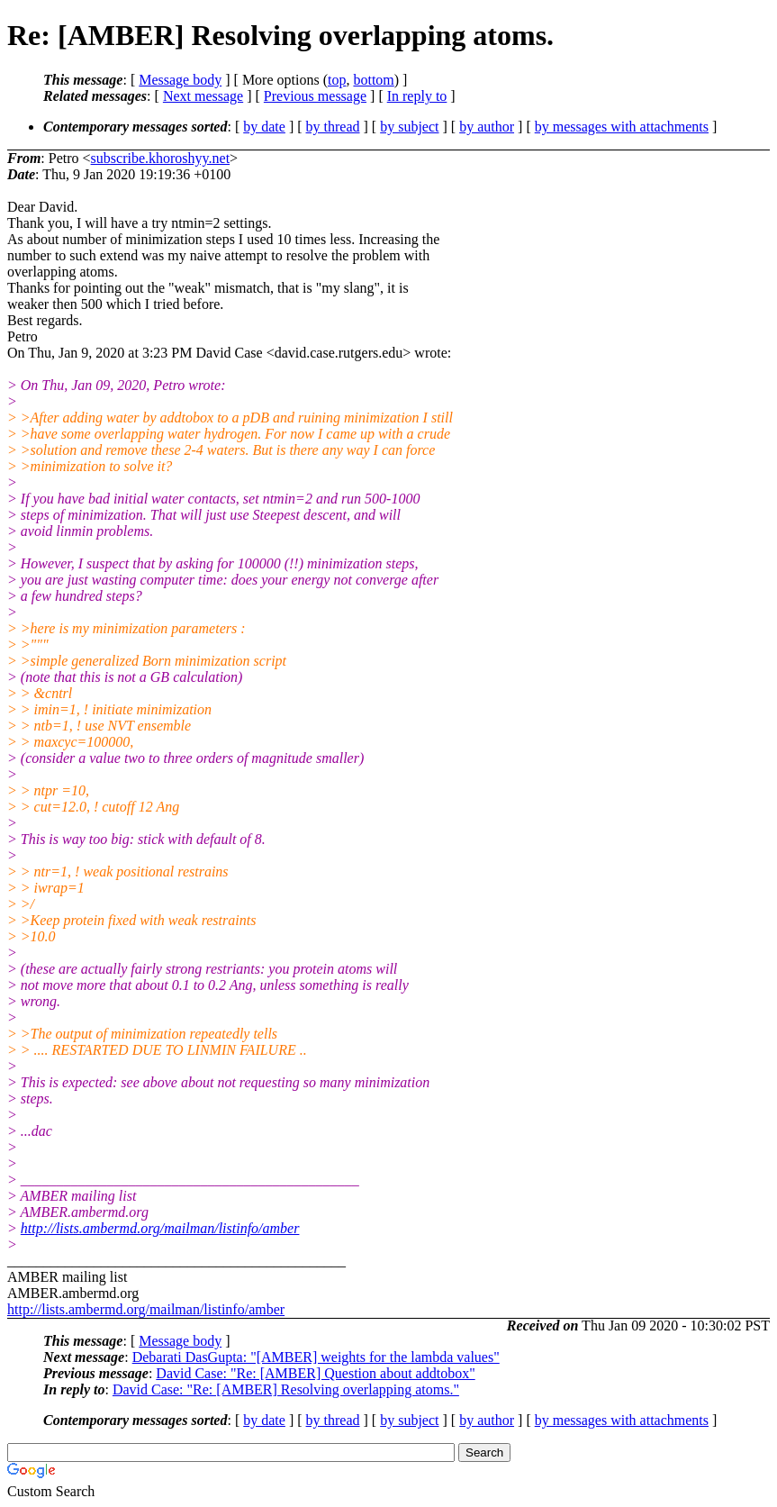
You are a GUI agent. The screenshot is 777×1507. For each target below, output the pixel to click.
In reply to (417, 96)
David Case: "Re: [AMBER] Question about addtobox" (315, 1373)
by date (264, 126)
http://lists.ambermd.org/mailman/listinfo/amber (160, 1228)
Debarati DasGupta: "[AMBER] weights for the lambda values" (316, 1357)
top (337, 79)
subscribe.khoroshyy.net (160, 158)
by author (486, 126)
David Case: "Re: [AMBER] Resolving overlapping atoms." (286, 1389)
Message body (180, 79)
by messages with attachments (622, 126)
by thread (333, 126)
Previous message (315, 96)
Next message (203, 96)
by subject (409, 126)
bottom (373, 79)
